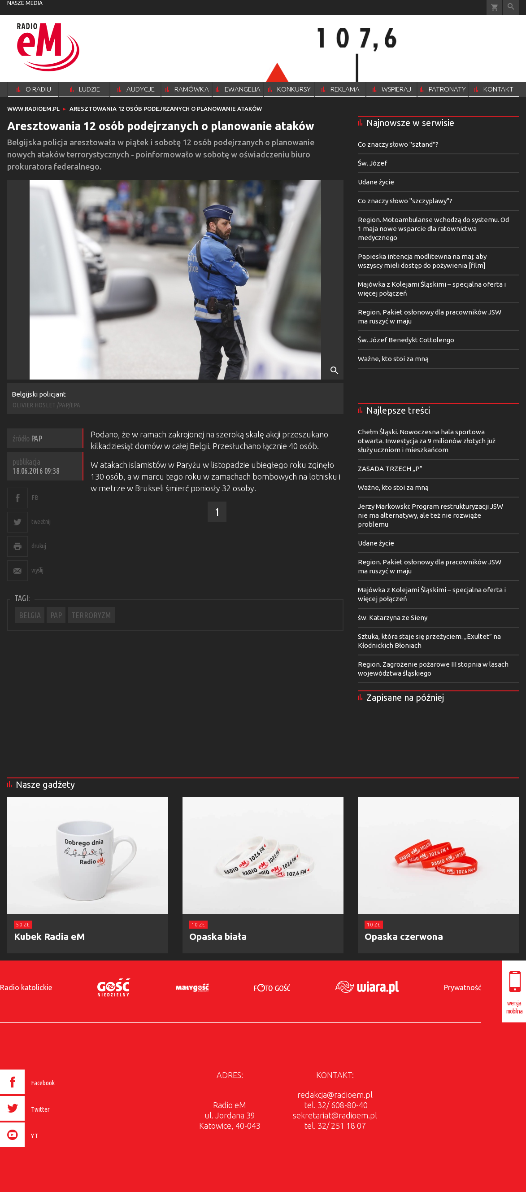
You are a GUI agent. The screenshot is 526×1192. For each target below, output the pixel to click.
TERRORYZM (91, 615)
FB (34, 497)
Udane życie (376, 182)
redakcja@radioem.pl (335, 1094)
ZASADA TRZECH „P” (390, 468)
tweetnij (40, 521)
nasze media (25, 3)
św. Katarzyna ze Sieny (392, 617)
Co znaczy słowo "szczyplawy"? (405, 201)
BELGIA (30, 615)
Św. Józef (372, 163)
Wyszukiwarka (511, 7)
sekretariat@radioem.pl (335, 1115)
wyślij (37, 570)
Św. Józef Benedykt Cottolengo (406, 340)
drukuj (38, 546)
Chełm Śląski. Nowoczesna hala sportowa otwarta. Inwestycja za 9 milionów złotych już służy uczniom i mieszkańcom (427, 441)
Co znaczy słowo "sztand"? (398, 144)
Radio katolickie (26, 987)
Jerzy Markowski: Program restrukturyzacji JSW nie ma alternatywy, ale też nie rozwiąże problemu (430, 515)
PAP (56, 615)
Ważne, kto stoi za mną (393, 358)
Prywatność (462, 987)
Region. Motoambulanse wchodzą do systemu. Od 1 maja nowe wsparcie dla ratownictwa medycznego (433, 228)
